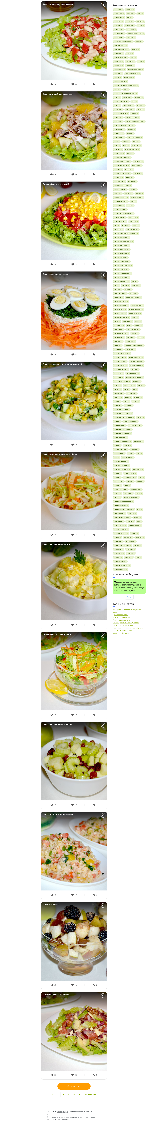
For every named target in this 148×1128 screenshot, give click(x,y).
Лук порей (132, 218)
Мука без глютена (132, 297)
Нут (128, 325)
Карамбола (118, 130)
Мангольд (118, 230)
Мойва (127, 289)
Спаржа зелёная (120, 461)
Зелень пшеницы (120, 102)
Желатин (138, 98)
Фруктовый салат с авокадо (56, 995)
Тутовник (127, 493)
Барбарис (130, 30)
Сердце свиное (120, 437)
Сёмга (116, 421)
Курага (132, 190)
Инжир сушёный (120, 114)
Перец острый (119, 361)
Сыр (140, 477)
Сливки (126, 445)
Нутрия (137, 325)
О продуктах (12, 57)
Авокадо (129, 10)
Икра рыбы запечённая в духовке (127, 609)
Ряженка (137, 397)
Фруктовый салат (51, 904)
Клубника (135, 146)
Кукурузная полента (121, 186)
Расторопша (128, 385)
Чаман (116, 537)
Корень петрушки (120, 166)
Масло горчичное (121, 238)
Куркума (128, 194)
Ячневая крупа (119, 569)
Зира (133, 102)
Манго (135, 226)
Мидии (124, 285)
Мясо (134, 317)
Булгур (138, 42)
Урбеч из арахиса (130, 497)
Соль (138, 453)
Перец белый (119, 357)
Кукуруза (131, 182)
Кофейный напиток (121, 174)
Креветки (117, 178)
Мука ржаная (119, 313)
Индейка (117, 110)
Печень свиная (132, 373)
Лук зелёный (119, 218)
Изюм (116, 106)
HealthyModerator (21, 90)
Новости (11, 40)
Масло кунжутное (120, 254)
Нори (137, 321)
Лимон (129, 206)
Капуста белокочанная (134, 122)
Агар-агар (118, 14)
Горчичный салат (132, 74)
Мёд (115, 285)
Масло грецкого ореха (122, 242)
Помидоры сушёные (133, 377)
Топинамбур (135, 489)
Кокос (129, 154)
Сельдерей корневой (122, 413)
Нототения (118, 325)
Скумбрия (138, 441)
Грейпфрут (128, 78)
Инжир (140, 110)
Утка (138, 509)
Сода (130, 453)
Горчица (117, 74)
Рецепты (11, 52)
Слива (116, 445)
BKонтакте (5, 85)
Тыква (138, 493)
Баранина (118, 30)
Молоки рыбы (119, 293)
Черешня (139, 537)
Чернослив (130, 541)
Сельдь (139, 417)
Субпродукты (129, 473)
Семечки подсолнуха (122, 429)
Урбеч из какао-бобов (122, 501)
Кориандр (136, 166)
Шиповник (118, 553)
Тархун (129, 481)
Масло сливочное (121, 278)
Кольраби (137, 162)
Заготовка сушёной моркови (125, 625)
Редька (116, 389)
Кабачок (117, 118)
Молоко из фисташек (121, 617)
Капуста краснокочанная (123, 126)
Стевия (117, 473)
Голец (140, 62)
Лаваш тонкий (136, 198)
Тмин (126, 485)
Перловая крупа (120, 369)
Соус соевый (127, 457)
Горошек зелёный (134, 70)
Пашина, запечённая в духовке (126, 622)
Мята (116, 321)
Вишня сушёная (120, 58)
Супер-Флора (129, 477)
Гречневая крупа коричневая (125, 86)
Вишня (129, 54)
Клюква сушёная (131, 150)
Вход (18, 101)
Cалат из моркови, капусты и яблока (60, 454)
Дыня (116, 98)
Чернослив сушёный (121, 545)
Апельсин (117, 22)
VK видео (26, 85)
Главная (10, 29)
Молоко (133, 293)
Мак (115, 226)
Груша (116, 90)
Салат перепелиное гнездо (56, 274)
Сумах (116, 477)
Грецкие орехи (119, 82)
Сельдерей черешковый (123, 417)
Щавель (117, 557)
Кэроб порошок (120, 198)
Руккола (117, 397)
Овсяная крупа (132, 329)
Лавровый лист (120, 202)
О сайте (10, 34)
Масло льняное (120, 258)
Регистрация (19, 108)
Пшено (116, 385)
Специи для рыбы (120, 465)
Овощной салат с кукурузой (56, 184)
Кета (116, 142)
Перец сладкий (119, 365)
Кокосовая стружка (121, 158)
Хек (138, 521)
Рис (134, 389)
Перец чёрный (135, 365)
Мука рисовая (134, 313)
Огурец (134, 333)
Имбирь (140, 106)
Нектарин (126, 321)
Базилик (117, 26)
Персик (134, 369)
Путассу (136, 381)
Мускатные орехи (120, 317)
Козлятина (118, 154)
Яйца (138, 557)
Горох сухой (118, 70)
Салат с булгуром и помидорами (58, 814)
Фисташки (118, 521)
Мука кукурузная (120, 305)
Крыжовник (118, 182)
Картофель (118, 138)
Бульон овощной (120, 50)
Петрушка (118, 373)
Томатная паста (120, 489)
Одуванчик (118, 337)
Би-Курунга (118, 34)
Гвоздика (117, 62)
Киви (116, 146)
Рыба (127, 397)
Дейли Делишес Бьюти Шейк (124, 94)
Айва (139, 14)
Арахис (129, 22)
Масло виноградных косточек (125, 234)
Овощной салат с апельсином (57, 634)
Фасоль (131, 513)
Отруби (117, 345)
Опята (140, 337)
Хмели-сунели (134, 525)
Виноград (118, 54)
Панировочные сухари (133, 345)
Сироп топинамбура (121, 441)
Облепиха (118, 329)
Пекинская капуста (121, 353)
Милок (115, 612)
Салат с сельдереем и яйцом (56, 544)
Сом (115, 457)
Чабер (133, 533)
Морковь (117, 297)
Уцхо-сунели (119, 513)
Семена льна (119, 425)
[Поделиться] (103, 5)
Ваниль (134, 50)
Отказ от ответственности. (58, 1119)
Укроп (116, 497)
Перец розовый (136, 361)
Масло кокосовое (121, 246)
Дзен (32, 85)
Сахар (135, 401)
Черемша (127, 537)
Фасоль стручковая (121, 517)
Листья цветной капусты (123, 214)
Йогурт (133, 114)
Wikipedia (16, 90)
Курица (117, 194)
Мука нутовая (119, 309)
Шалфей (130, 549)
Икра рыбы (128, 106)
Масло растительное (122, 274)
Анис (129, 18)
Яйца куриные (119, 561)
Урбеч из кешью (120, 505)
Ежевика (126, 98)
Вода (132, 58)
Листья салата (119, 210)
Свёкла (117, 405)
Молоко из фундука (121, 633)
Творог (139, 481)
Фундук (129, 521)
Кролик (129, 178)
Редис (140, 385)
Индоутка (129, 110)
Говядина (129, 62)
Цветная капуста (120, 533)
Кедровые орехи (134, 138)
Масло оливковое (121, 262)
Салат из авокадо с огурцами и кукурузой (62, 364)
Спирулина (137, 469)
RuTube (21, 85)
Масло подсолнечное (122, 266)
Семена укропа (134, 425)
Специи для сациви (121, 469)
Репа (126, 389)
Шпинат (130, 553)
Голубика (117, 66)
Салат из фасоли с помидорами (58, 4)
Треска (116, 493)
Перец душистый (135, 357)
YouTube (16, 85)
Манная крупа (132, 230)
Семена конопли (130, 421)
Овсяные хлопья (120, 333)
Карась (130, 130)
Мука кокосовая (120, 301)
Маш (134, 281)
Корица (117, 170)
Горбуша (129, 66)
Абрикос (117, 10)
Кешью (135, 142)
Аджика (130, 14)
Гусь (125, 90)
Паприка (117, 349)
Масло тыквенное (120, 281)
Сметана (134, 449)
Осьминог (129, 341)
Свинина (128, 405)
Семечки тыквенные (121, 433)
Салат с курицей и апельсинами (58, 94)
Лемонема (118, 206)
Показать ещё (74, 1086)
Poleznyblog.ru (62, 1112)
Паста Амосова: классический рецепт (128, 628)
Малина (125, 226)
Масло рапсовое (120, 270)
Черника (117, 541)
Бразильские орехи (135, 34)
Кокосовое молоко (121, 162)
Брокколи (118, 38)
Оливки (130, 337)
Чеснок (137, 545)
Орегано (117, 341)
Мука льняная (137, 305)
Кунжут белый (119, 190)
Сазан (116, 401)
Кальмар (117, 122)
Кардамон (118, 134)
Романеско (131, 393)
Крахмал (137, 174)
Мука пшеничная (135, 309)
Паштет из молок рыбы (122, 630)
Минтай (117, 289)
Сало (126, 401)
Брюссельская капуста (122, 42)
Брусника (130, 38)
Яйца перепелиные (121, 565)
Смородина (118, 453)
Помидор (117, 377)
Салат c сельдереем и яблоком (57, 724)
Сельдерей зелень (121, 409)
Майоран (133, 222)
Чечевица (118, 549)
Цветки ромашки (120, 529)
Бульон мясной (119, 46)
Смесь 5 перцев (120, 449)
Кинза (125, 146)
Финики (136, 517)
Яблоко (128, 557)
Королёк (128, 170)
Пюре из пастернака (121, 620)
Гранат (116, 78)
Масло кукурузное (121, 250)
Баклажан (129, 26)
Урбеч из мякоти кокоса (123, 509)
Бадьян (139, 22)
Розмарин (118, 393)
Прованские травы (121, 381)
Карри (129, 134)
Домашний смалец (120, 615)
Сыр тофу (118, 481)
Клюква (117, 150)
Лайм (133, 202)
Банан (140, 26)
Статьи (10, 46)
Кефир (125, 142)
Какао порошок (131, 118)
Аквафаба (118, 18)
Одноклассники (11, 85)
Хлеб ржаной (119, 525)
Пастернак (130, 349)
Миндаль (135, 285)
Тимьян (117, 485)
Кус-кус (138, 194)
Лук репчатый (119, 222)
